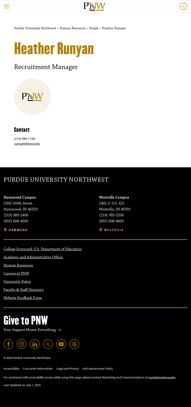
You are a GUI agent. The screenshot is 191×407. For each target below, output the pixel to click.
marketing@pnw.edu (161, 377)
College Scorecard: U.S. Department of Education (43, 249)
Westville (114, 230)
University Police (17, 281)
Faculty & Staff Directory (24, 289)
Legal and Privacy (67, 368)
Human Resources (18, 265)
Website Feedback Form (23, 298)
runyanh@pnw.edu (27, 143)
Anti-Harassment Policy (98, 368)
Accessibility (11, 368)
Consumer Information (38, 368)
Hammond (18, 230)
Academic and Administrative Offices (33, 257)
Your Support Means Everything (30, 329)
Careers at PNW (16, 273)
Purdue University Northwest (56, 180)
